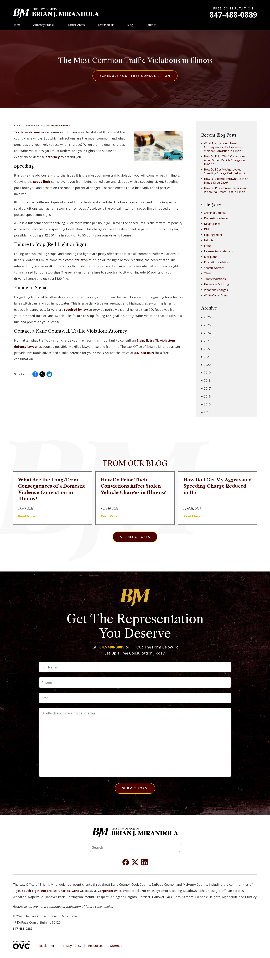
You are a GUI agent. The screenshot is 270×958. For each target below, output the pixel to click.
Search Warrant (214, 268)
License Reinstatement (218, 251)
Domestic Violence (216, 218)
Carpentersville (109, 891)
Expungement (213, 235)
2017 (206, 388)
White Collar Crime (216, 295)
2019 (206, 372)
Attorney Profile (43, 25)
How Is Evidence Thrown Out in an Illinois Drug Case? (226, 180)
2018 (206, 380)
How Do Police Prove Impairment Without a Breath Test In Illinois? (225, 190)
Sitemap (116, 945)
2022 (206, 349)
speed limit (41, 181)
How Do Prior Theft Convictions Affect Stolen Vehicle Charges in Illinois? (224, 160)
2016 (206, 396)
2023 (206, 341)
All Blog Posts (135, 537)
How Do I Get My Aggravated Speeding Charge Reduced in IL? (224, 171)
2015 (206, 404)
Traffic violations (59, 125)
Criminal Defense (215, 213)
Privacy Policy (71, 945)
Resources (95, 945)
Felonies (209, 240)
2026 (206, 317)
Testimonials (105, 25)
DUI (206, 229)
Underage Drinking (216, 284)
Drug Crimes (212, 224)
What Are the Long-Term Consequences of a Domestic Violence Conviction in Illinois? (223, 147)
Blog (130, 25)
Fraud (207, 246)
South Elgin (30, 891)
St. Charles (61, 891)
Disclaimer (46, 945)
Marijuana (210, 257)
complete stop (76, 260)
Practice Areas (75, 25)
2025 (206, 325)
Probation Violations (217, 262)
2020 (206, 365)
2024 (206, 333)
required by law (76, 309)
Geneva (77, 891)
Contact (151, 25)
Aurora (46, 891)
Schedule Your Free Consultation (135, 76)
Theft (207, 273)
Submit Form (135, 788)
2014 (206, 412)
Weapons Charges (216, 290)
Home (16, 25)
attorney (53, 157)
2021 (206, 357)
